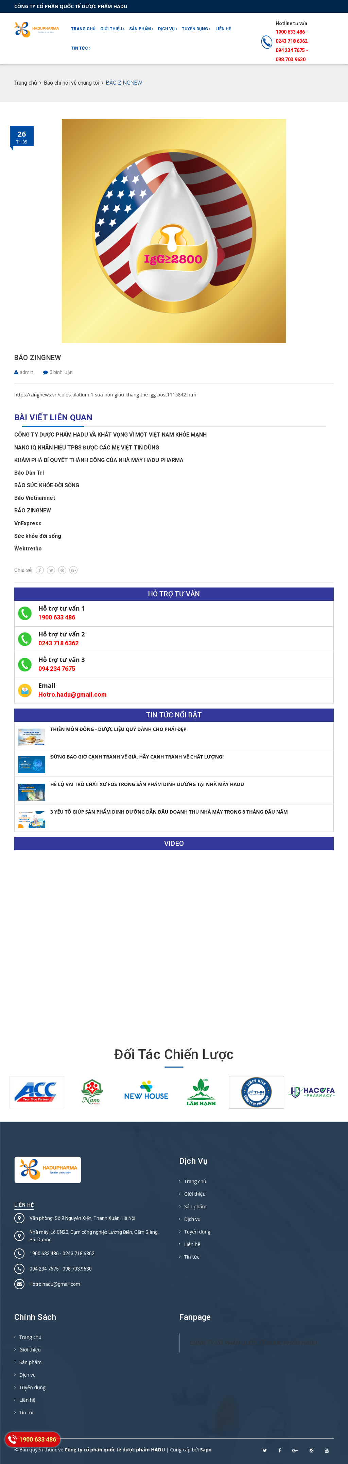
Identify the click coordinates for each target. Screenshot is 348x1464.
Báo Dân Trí (29, 473)
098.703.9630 (291, 59)
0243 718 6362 (292, 41)
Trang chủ (83, 29)
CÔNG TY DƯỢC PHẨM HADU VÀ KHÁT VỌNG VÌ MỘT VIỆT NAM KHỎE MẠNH (110, 434)
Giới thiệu (112, 29)
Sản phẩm (141, 29)
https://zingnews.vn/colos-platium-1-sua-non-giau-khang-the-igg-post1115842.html (105, 394)
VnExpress (27, 523)
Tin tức (80, 48)
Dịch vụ (167, 29)
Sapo (206, 1449)
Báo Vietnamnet (34, 498)
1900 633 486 (290, 32)
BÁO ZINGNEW (37, 358)
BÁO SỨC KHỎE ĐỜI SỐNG (46, 485)
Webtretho (28, 548)
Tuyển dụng (196, 29)
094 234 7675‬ (290, 50)
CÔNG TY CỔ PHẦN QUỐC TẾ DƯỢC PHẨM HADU (253, 1342)
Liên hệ (223, 29)
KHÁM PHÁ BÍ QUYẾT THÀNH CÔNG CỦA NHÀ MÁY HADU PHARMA (99, 460)
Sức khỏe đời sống (37, 536)
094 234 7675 (56, 668)
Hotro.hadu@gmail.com (72, 694)
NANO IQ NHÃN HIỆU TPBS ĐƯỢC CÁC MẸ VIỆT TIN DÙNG (86, 447)
